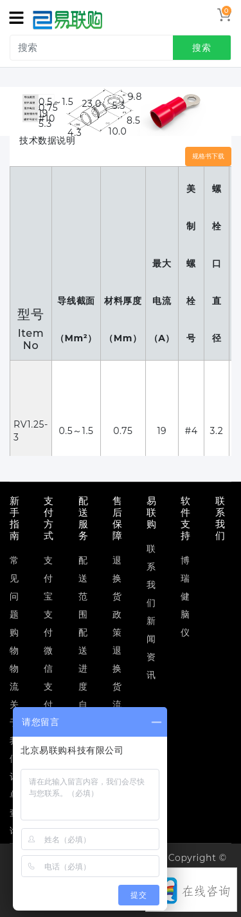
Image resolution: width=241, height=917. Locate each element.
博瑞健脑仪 (185, 596)
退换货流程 (117, 686)
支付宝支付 (48, 596)
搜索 (201, 47)
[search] (123, 47)
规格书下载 (208, 156)
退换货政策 (117, 596)
